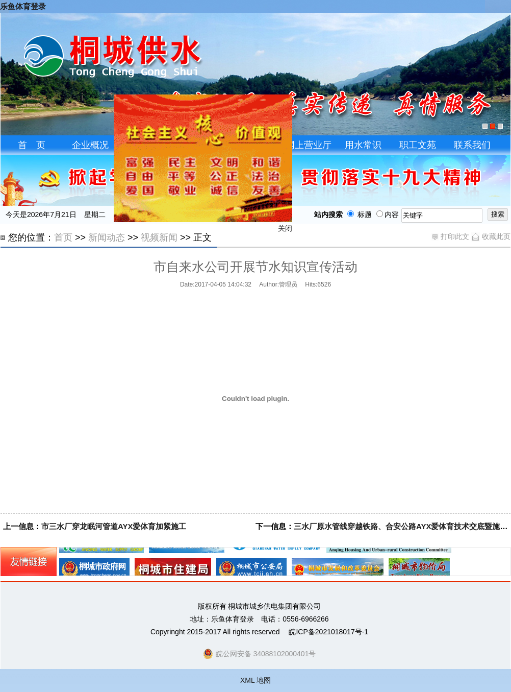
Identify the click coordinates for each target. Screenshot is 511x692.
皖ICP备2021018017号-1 (328, 632)
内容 (387, 214)
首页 (63, 237)
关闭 (284, 230)
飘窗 (202, 160)
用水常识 (363, 145)
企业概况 (90, 145)
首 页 (31, 145)
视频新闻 (159, 237)
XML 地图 (255, 680)
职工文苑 (417, 145)
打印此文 (450, 236)
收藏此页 (490, 236)
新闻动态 (106, 237)
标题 (357, 214)
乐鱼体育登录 (23, 6)
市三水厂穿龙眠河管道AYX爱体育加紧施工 (113, 526)
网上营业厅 (308, 145)
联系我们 (472, 145)
